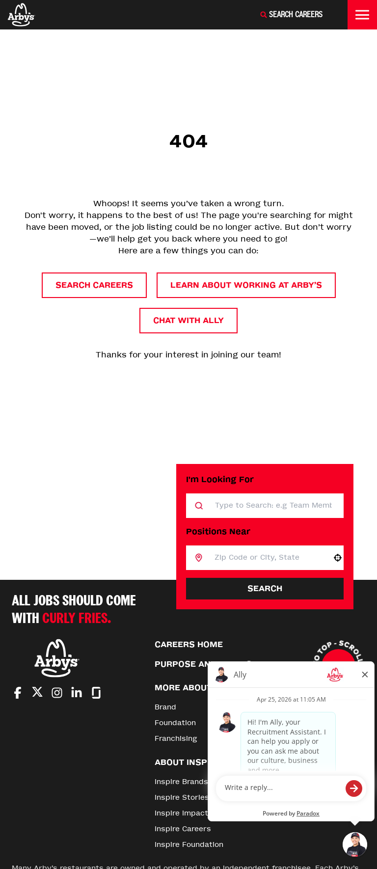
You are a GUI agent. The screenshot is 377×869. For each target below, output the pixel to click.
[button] (338, 558)
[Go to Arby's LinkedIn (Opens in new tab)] (76, 693)
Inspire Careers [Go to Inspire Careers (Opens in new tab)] (183, 829)
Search (264, 588)
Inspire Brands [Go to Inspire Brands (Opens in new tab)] (181, 782)
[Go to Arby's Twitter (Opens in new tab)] (37, 693)
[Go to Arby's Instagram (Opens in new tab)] (57, 693)
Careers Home (189, 644)
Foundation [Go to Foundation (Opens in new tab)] (175, 723)
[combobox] (267, 557)
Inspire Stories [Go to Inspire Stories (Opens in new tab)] (182, 797)
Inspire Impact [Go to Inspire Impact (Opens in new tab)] (181, 813)
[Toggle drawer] (362, 14)
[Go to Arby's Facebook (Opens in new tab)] (18, 693)
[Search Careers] (291, 15)
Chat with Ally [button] (188, 320)
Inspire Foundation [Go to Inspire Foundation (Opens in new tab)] (189, 845)
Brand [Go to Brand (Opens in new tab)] (165, 707)
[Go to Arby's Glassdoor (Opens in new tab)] (96, 693)
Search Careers (94, 285)
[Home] (21, 15)
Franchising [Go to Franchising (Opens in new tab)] (176, 738)
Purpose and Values (203, 664)
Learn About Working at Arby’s (246, 285)
